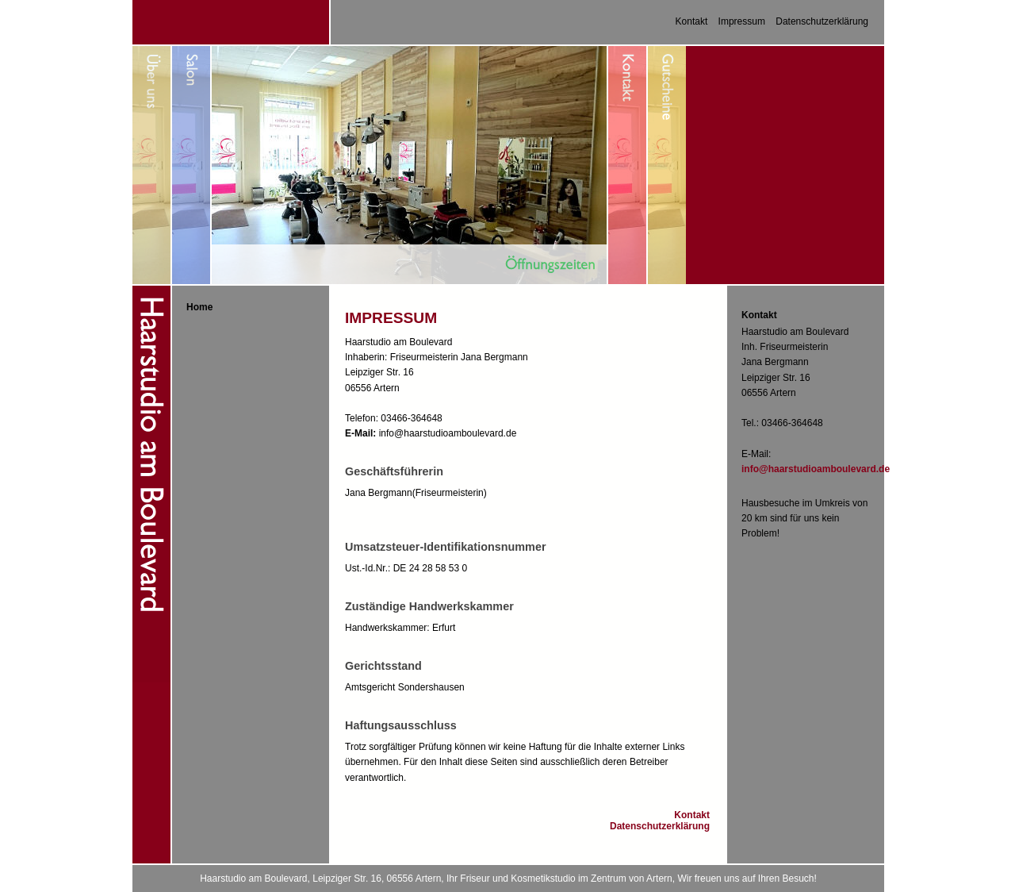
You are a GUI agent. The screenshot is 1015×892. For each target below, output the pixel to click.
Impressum (741, 21)
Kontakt (692, 21)
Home (199, 307)
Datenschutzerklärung (822, 21)
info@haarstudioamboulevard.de (815, 469)
